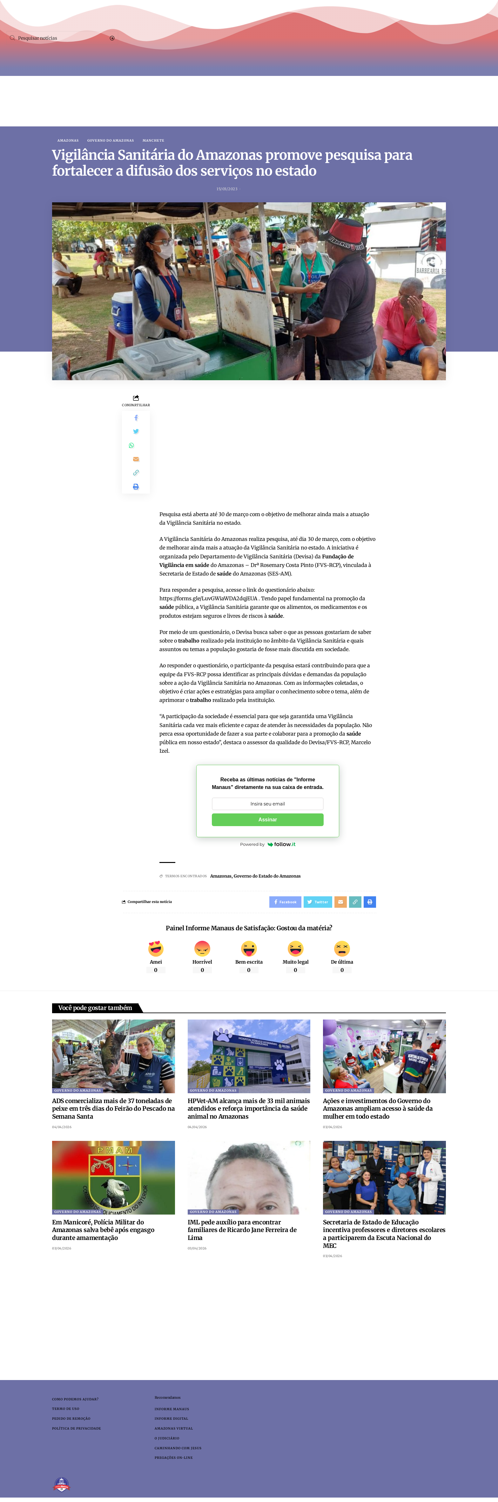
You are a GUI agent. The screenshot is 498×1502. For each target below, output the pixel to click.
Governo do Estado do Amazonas (271, 876)
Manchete (154, 140)
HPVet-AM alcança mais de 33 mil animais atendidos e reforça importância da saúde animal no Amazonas (249, 1110)
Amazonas (68, 140)
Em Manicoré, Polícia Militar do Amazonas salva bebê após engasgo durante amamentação (103, 1231)
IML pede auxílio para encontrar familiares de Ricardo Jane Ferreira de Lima (242, 1231)
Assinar (268, 820)
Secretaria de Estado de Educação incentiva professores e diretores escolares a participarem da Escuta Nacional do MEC (384, 1235)
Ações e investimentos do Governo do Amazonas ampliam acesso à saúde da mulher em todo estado (378, 1110)
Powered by (267, 844)
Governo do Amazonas (110, 140)
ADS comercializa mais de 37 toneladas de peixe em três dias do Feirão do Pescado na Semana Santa (113, 1110)
